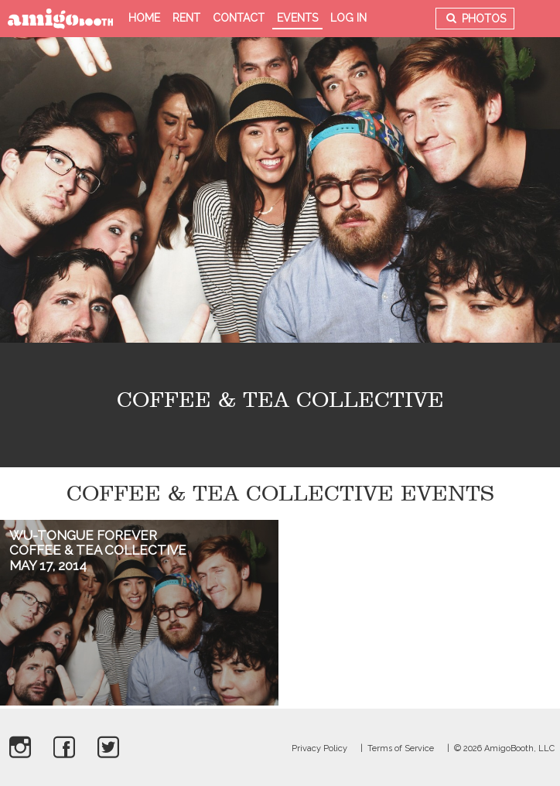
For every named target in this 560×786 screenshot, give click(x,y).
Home (144, 18)
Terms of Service (400, 748)
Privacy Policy (319, 748)
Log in (348, 18)
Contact (239, 18)
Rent (186, 18)
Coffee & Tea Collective (97, 550)
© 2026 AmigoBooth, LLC (504, 748)
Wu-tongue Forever (83, 535)
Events (297, 18)
